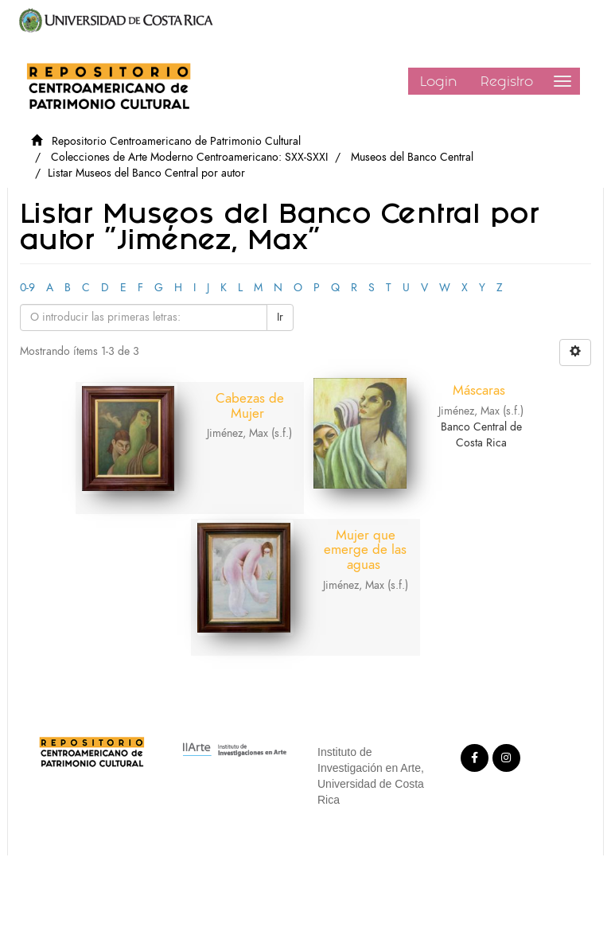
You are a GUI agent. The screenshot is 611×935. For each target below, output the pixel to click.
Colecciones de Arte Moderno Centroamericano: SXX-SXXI (189, 157)
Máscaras (479, 389)
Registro (507, 81)
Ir (280, 317)
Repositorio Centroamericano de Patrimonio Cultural (176, 141)
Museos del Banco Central (412, 157)
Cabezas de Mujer (250, 405)
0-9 (27, 287)
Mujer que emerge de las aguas (365, 549)
